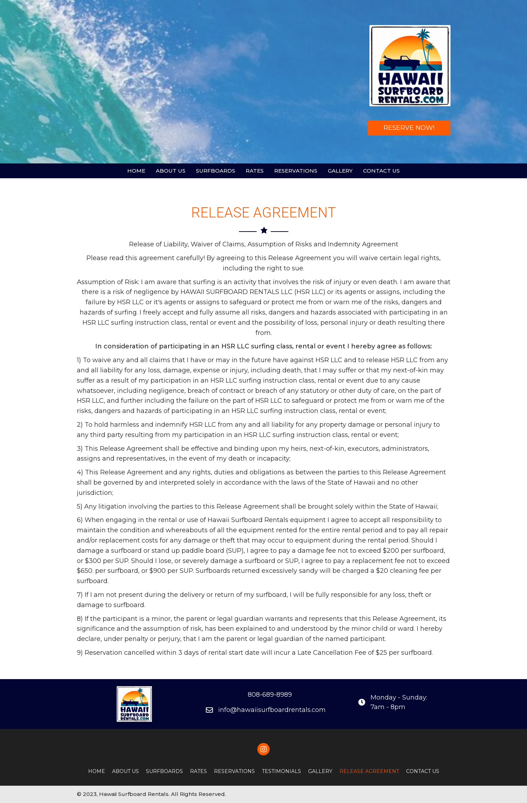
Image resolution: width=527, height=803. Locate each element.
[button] (409, 128)
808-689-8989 (270, 695)
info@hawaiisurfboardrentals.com (272, 710)
